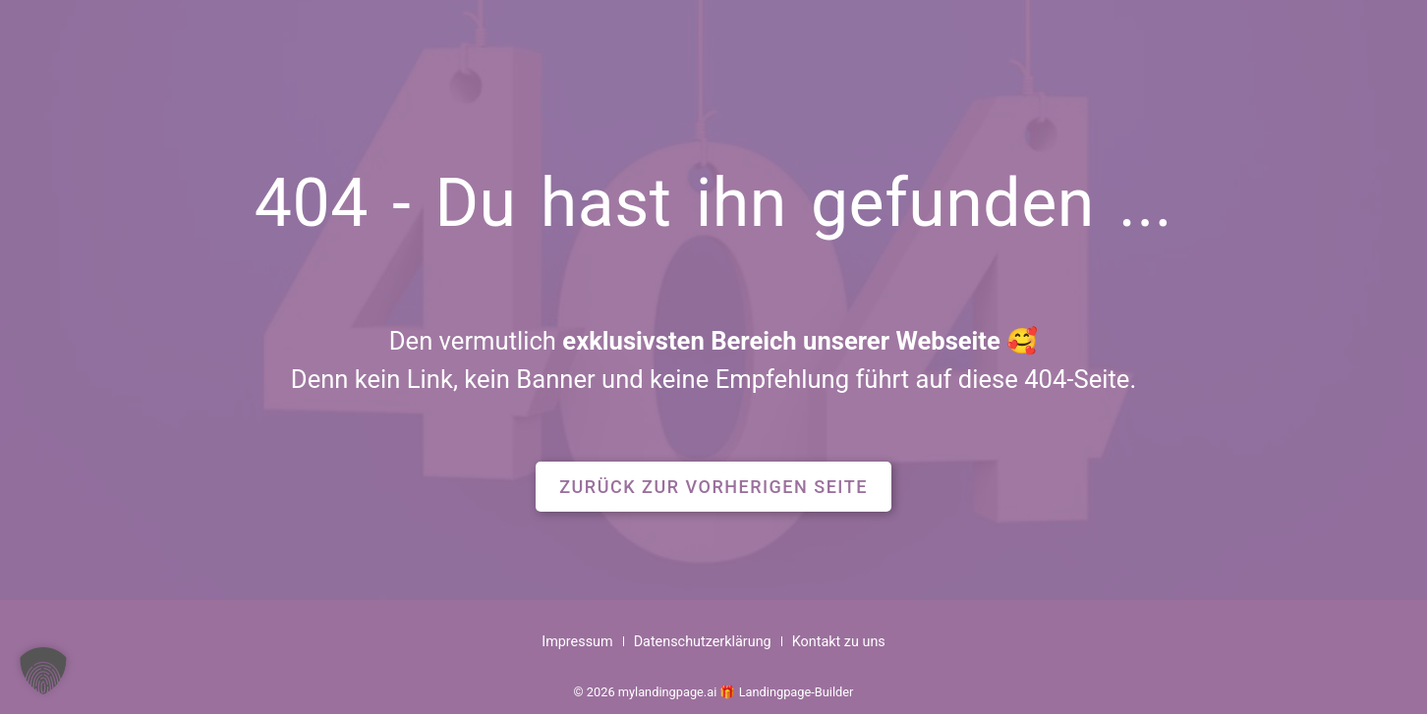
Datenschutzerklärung (702, 641)
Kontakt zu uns (838, 641)
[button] (713, 487)
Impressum (577, 641)
